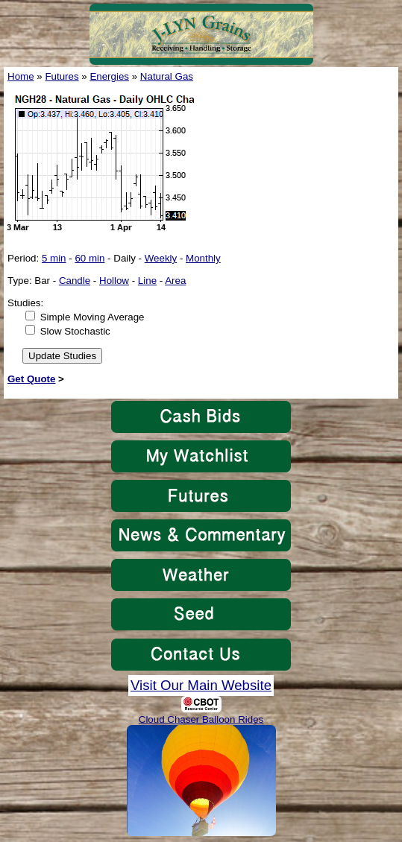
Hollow (114, 280)
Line (147, 280)
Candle (74, 280)
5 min (54, 258)
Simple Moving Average (92, 317)
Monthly (203, 258)
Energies (109, 76)
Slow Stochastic (75, 331)
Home (20, 76)
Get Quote (31, 378)
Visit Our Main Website (201, 685)
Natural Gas (166, 76)
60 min (89, 258)
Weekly (161, 258)
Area (175, 280)
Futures (61, 76)
